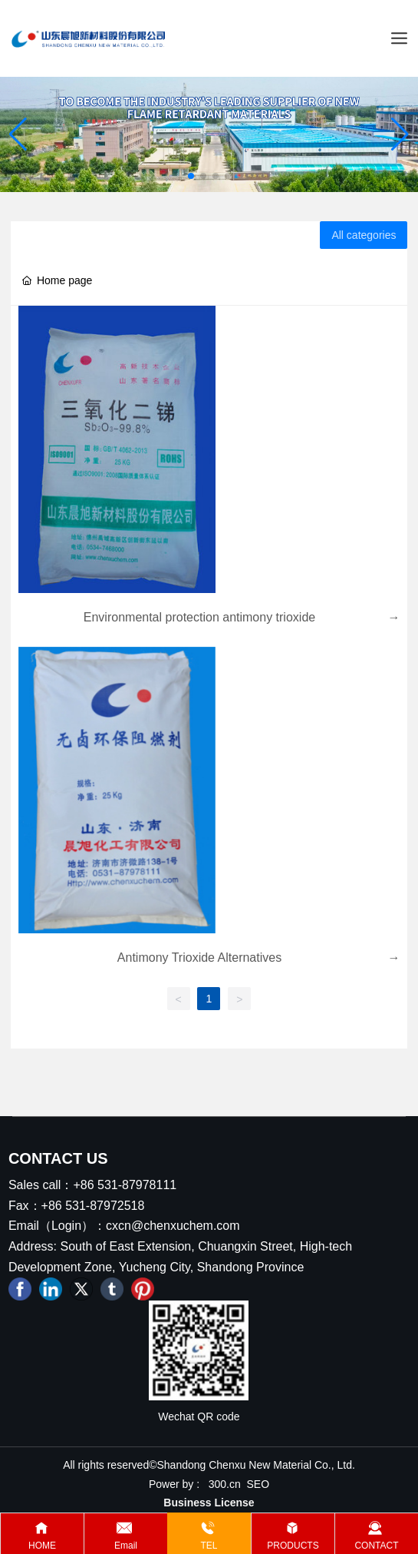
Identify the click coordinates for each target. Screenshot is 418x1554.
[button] (191, 176)
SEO (258, 1484)
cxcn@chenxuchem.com (173, 1225)
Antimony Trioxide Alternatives (199, 957)
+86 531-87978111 (124, 1184)
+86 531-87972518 (93, 1205)
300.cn (225, 1484)
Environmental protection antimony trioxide (199, 617)
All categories (363, 235)
